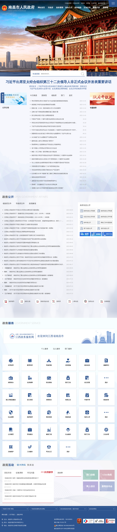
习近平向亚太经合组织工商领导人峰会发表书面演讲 (58, 86)
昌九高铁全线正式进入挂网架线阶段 (43, 115)
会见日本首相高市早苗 (78, 89)
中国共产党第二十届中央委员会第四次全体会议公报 (48, 119)
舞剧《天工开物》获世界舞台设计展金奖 (44, 151)
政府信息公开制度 (106, 211)
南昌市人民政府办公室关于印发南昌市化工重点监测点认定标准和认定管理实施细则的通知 (32, 246)
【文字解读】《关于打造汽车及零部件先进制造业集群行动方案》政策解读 (27, 293)
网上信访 (90, 486)
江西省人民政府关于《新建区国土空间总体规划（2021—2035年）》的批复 (27, 213)
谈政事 (60, 473)
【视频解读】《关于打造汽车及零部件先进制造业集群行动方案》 (24, 286)
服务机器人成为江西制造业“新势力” (43, 141)
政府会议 (91, 301)
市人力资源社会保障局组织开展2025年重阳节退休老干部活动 (50, 162)
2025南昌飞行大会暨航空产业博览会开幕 (44, 137)
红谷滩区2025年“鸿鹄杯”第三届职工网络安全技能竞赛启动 (50, 173)
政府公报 (27, 301)
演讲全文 (83, 86)
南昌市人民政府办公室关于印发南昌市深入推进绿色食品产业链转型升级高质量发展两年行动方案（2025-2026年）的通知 (34, 264)
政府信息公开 (85, 205)
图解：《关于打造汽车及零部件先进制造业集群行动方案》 (22, 290)
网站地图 (4, 514)
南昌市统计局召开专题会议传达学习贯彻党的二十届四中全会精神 (52, 155)
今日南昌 (33, 95)
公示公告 (5, 108)
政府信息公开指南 (89, 211)
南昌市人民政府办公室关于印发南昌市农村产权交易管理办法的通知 (25, 239)
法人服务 (56, 349)
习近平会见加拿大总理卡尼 (40, 89)
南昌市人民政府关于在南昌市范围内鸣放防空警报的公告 (21, 242)
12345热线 (107, 475)
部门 (62, 95)
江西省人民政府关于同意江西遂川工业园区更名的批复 (21, 224)
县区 (70, 95)
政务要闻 (59, 7)
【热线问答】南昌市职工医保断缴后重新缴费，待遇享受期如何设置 (25, 485)
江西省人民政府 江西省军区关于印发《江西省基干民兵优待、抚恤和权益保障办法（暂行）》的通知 (34, 221)
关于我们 (12, 514)
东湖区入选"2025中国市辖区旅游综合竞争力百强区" (48, 188)
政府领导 (11, 301)
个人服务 (44, 349)
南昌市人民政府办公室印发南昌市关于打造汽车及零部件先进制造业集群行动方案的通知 (31, 261)
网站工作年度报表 (106, 222)
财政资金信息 (45, 301)
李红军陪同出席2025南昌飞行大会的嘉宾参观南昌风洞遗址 (50, 101)
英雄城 (105, 7)
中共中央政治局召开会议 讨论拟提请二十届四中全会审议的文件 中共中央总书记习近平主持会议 (55, 130)
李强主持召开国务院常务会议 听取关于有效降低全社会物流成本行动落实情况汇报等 (55, 122)
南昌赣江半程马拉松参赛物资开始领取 (43, 104)
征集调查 (19, 473)
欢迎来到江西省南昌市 (50, 336)
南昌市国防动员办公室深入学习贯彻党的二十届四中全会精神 (50, 159)
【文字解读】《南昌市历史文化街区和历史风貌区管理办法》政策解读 (26, 279)
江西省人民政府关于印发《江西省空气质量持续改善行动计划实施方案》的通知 (28, 228)
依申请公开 (87, 222)
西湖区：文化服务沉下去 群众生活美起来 (44, 184)
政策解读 (32, 203)
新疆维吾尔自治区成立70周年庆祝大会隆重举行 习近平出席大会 (51, 133)
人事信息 (75, 301)
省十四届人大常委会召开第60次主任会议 (44, 148)
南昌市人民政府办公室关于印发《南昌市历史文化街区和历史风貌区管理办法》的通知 (30, 257)
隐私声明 (20, 514)
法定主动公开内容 (89, 216)
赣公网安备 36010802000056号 (64, 525)
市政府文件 (20, 203)
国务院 (44, 95)
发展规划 (107, 301)
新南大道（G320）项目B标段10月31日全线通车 (46, 108)
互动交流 (87, 7)
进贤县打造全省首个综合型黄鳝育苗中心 (44, 181)
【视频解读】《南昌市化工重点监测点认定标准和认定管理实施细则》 (26, 268)
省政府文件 (7, 203)
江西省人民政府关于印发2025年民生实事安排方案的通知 (21, 210)
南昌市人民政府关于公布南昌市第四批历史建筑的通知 (21, 250)
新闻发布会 (107, 486)
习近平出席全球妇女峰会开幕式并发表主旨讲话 (46, 126)
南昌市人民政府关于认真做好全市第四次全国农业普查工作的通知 (24, 253)
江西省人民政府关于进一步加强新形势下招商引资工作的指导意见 (24, 235)
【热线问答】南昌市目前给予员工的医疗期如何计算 (20, 497)
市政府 (50, 7)
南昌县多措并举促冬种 (39, 177)
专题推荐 (93, 108)
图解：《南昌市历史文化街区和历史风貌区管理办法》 (21, 282)
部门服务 (68, 349)
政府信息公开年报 (106, 216)
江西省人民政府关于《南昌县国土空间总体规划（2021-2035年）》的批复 (26, 217)
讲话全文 (32, 86)
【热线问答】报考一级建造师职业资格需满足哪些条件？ (21, 479)
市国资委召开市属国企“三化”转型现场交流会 (45, 166)
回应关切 (7, 473)
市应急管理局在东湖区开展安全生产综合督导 (46, 170)
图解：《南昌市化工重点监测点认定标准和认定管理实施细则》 (23, 271)
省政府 (54, 95)
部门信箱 (90, 475)
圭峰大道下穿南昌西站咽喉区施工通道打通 (45, 112)
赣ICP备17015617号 (60, 522)
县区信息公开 (105, 228)
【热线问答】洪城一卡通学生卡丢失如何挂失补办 (19, 491)
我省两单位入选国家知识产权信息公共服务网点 (46, 144)
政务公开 (68, 7)
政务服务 (77, 7)
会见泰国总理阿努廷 (60, 89)
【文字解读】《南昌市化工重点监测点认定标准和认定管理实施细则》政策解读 (28, 275)
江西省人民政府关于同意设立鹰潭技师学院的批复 (19, 231)
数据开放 (96, 7)
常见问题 (30, 473)
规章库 (59, 301)
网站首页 (41, 7)
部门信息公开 (88, 228)
